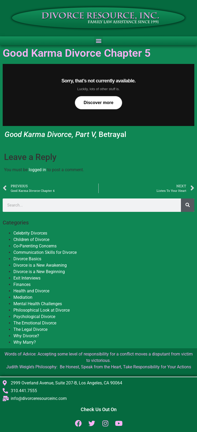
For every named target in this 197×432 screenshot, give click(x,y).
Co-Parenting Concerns (35, 246)
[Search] (187, 205)
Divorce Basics (27, 258)
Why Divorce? (26, 335)
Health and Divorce (31, 290)
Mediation (22, 297)
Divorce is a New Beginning (39, 271)
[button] (98, 40)
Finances (22, 284)
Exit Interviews (26, 278)
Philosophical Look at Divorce (41, 310)
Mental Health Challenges (37, 303)
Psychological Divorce (34, 316)
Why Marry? (24, 342)
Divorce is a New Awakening (40, 265)
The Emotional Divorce (34, 323)
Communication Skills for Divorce (45, 252)
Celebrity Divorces (30, 233)
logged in (37, 169)
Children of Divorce (31, 239)
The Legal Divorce (30, 329)
